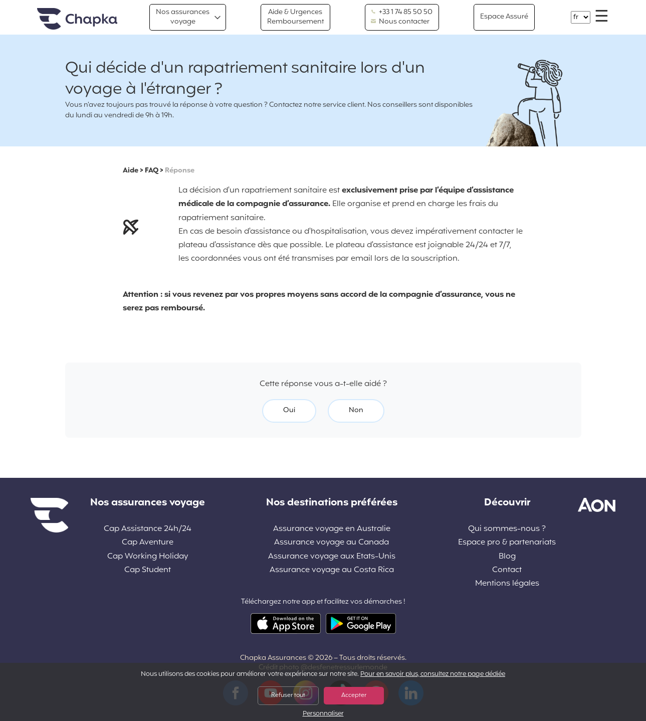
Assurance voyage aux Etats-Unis (331, 557)
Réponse (179, 170)
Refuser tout (288, 695)
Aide (130, 170)
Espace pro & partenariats (507, 542)
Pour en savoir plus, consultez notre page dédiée (432, 674)
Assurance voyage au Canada (331, 542)
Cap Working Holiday (147, 557)
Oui (289, 410)
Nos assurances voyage (182, 17)
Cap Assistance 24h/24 (147, 529)
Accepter (353, 695)
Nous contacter (400, 22)
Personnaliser (323, 714)
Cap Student (147, 570)
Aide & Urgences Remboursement (295, 17)
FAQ (151, 170)
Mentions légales (507, 584)
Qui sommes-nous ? (507, 529)
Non (356, 410)
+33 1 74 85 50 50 (402, 12)
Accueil (77, 19)
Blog (507, 557)
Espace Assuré (504, 17)
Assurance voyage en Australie (331, 529)
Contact (507, 570)
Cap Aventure (147, 542)
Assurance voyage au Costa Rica (332, 570)
